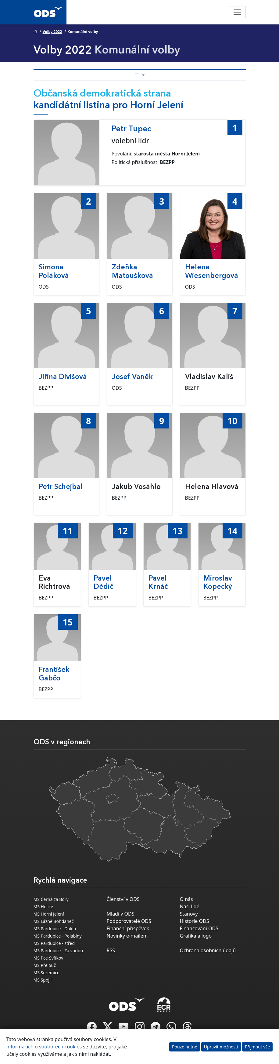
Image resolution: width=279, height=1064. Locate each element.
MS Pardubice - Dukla (55, 928)
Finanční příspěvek (128, 928)
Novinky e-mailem (127, 935)
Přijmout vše (257, 1047)
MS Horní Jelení (49, 914)
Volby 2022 (52, 31)
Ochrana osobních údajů (208, 950)
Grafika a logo (196, 935)
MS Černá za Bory (51, 899)
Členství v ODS (123, 899)
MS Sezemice (46, 972)
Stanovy (189, 913)
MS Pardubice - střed (54, 943)
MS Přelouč (45, 965)
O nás (186, 899)
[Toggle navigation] (237, 12)
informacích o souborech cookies (44, 1046)
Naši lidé (189, 906)
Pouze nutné (184, 1047)
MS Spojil (43, 980)
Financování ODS (199, 928)
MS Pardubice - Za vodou (58, 950)
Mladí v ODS (120, 913)
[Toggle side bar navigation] (140, 75)
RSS (111, 950)
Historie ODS (194, 921)
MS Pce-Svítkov (48, 958)
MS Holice (43, 906)
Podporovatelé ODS (129, 921)
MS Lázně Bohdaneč (54, 921)
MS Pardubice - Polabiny (58, 936)
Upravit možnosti (221, 1047)
